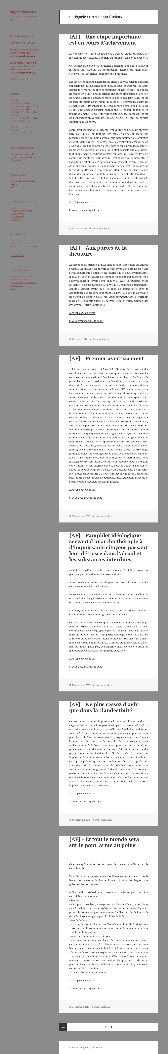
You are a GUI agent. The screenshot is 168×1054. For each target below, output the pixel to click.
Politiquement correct (21, 211)
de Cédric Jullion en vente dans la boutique (24, 52)
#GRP (13, 187)
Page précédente (63, 1027)
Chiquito (15, 130)
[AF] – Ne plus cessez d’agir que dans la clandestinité (103, 707)
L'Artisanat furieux (100, 228)
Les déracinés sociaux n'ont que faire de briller (25, 107)
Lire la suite (17, 256)
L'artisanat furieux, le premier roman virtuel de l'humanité (23, 157)
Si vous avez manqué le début (86, 210)
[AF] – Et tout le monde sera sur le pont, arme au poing (104, 842)
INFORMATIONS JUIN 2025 (23, 42)
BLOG (13, 289)
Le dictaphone (17, 217)
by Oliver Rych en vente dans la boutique (23, 67)
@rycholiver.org (23, 11)
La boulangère (17, 214)
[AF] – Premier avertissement (106, 358)
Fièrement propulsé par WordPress (86, 1047)
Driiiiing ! (16, 220)
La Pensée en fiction (21, 103)
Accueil (14, 100)
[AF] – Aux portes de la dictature (98, 250)
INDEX (13, 208)
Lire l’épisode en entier (82, 202)
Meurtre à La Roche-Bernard (24, 133)
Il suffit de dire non (19, 79)
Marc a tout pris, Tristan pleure (24, 182)
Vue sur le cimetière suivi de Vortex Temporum (24, 119)
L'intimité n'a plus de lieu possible (25, 113)
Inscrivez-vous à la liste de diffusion (24, 284)
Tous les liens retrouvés (21, 36)
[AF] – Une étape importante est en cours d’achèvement (105, 39)
